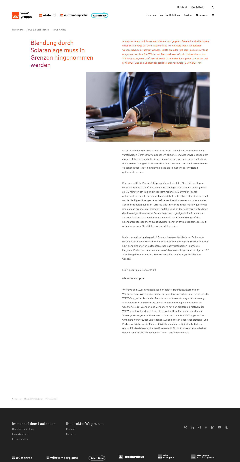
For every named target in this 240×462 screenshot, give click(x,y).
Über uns (151, 15)
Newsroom (202, 15)
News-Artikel (59, 29)
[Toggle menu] (213, 15)
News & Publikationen (38, 29)
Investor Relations (169, 15)
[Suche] (212, 7)
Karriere (188, 15)
